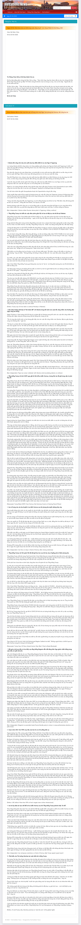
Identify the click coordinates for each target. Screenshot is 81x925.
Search (74, 8)
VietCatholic (45, 12)
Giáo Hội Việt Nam (19, 12)
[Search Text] (62, 7)
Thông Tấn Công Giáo (33, 12)
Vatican (10, 12)
